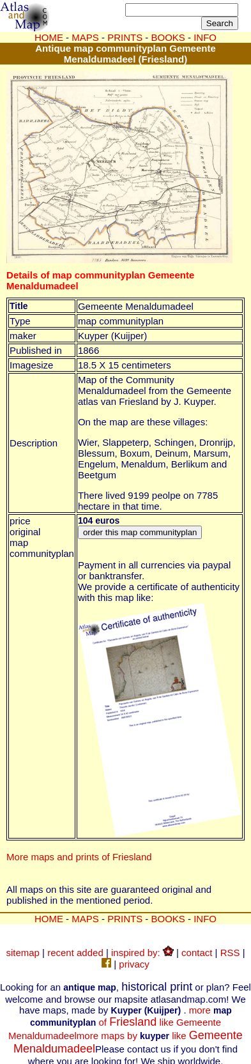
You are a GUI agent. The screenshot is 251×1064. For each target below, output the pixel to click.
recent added (75, 952)
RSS (230, 952)
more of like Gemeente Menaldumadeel (120, 1023)
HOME (48, 37)
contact (196, 952)
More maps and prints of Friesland (79, 856)
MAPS (85, 37)
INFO (205, 918)
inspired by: (142, 952)
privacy (134, 964)
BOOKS (168, 918)
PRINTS (124, 918)
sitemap (23, 952)
